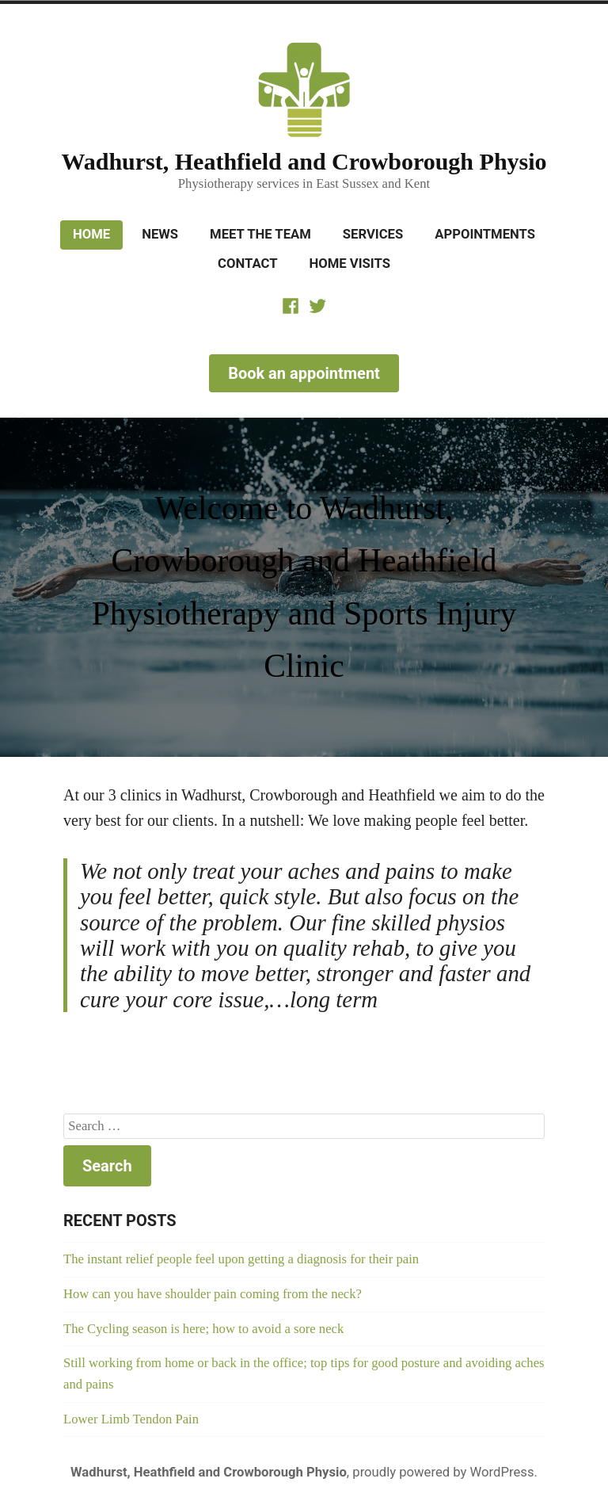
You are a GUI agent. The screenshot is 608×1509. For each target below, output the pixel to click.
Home (91, 234)
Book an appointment (304, 373)
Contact (247, 263)
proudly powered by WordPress (443, 1472)
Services (373, 234)
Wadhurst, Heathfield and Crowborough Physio (303, 161)
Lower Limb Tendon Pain (131, 1419)
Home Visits (349, 263)
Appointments (485, 234)
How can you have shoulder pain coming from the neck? (212, 1293)
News (160, 234)
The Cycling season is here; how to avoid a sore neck (203, 1328)
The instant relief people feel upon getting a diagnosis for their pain (241, 1258)
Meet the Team (260, 234)
